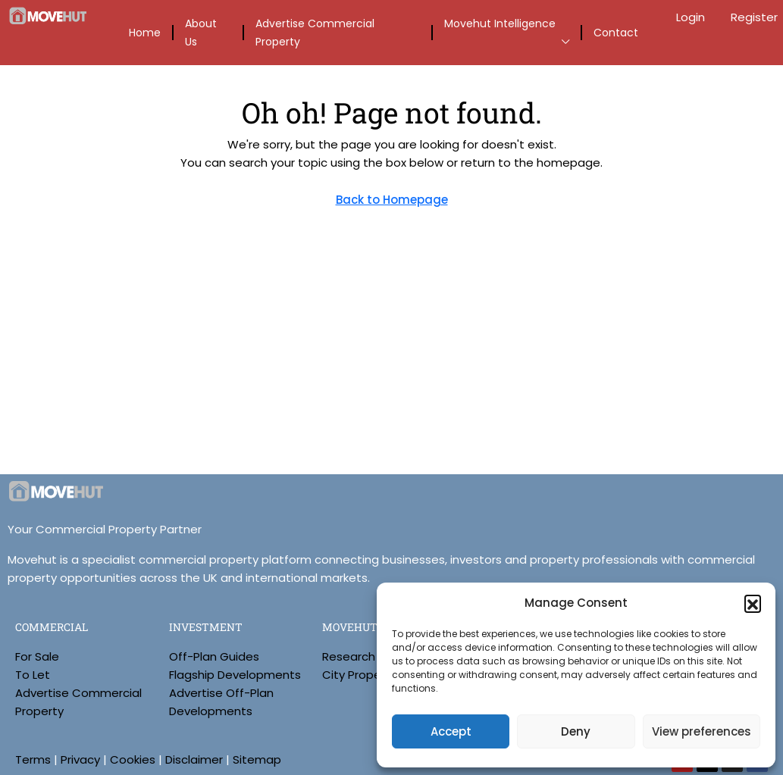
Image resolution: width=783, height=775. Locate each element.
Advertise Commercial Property (314, 32)
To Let (32, 675)
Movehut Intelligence (500, 23)
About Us (201, 32)
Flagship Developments (235, 675)
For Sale (37, 656)
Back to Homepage (392, 200)
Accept (451, 731)
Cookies (132, 759)
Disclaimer (194, 759)
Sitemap (257, 759)
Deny (575, 731)
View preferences (701, 731)
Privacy (80, 759)
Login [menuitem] (692, 17)
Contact (616, 32)
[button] (752, 603)
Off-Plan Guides (214, 656)
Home (145, 32)
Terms (33, 759)
